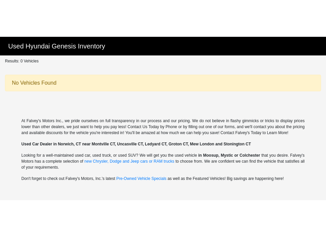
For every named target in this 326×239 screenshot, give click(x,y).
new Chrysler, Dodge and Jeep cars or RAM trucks (129, 161)
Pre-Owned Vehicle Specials (141, 178)
